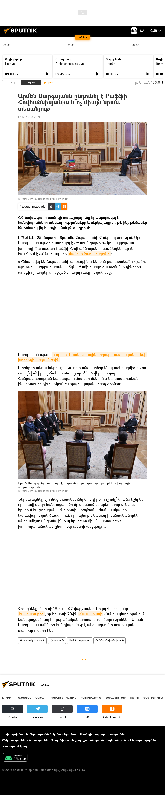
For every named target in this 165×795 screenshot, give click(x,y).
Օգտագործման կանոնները (49, 734)
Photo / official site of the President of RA (44, 198)
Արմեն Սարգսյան (79, 640)
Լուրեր (10, 64)
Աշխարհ (41, 697)
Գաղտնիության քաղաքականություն (77, 740)
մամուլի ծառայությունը (89, 253)
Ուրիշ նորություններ (69, 64)
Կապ (74, 734)
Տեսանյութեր (115, 697)
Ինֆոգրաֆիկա (91, 697)
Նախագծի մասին (15, 734)
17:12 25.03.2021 (29, 117)
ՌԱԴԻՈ (134, 697)
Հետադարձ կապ (14, 746)
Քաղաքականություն (32, 640)
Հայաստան (57, 640)
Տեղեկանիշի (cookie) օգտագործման (131, 740)
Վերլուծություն (63, 697)
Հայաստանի (90, 613)
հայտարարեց (31, 613)
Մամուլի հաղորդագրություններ (102, 734)
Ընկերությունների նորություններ (25, 740)
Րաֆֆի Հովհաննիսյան (109, 640)
